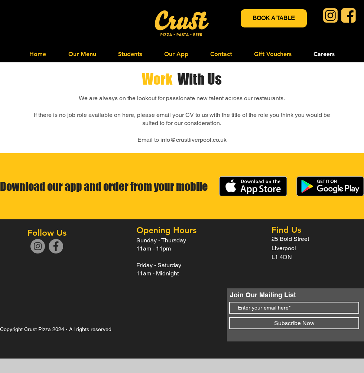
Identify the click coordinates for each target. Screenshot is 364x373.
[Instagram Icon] (330, 15)
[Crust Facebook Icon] (348, 15)
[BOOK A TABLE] (274, 18)
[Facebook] (56, 246)
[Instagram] (37, 246)
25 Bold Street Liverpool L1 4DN (291, 248)
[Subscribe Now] (294, 323)
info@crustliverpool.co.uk (193, 139)
